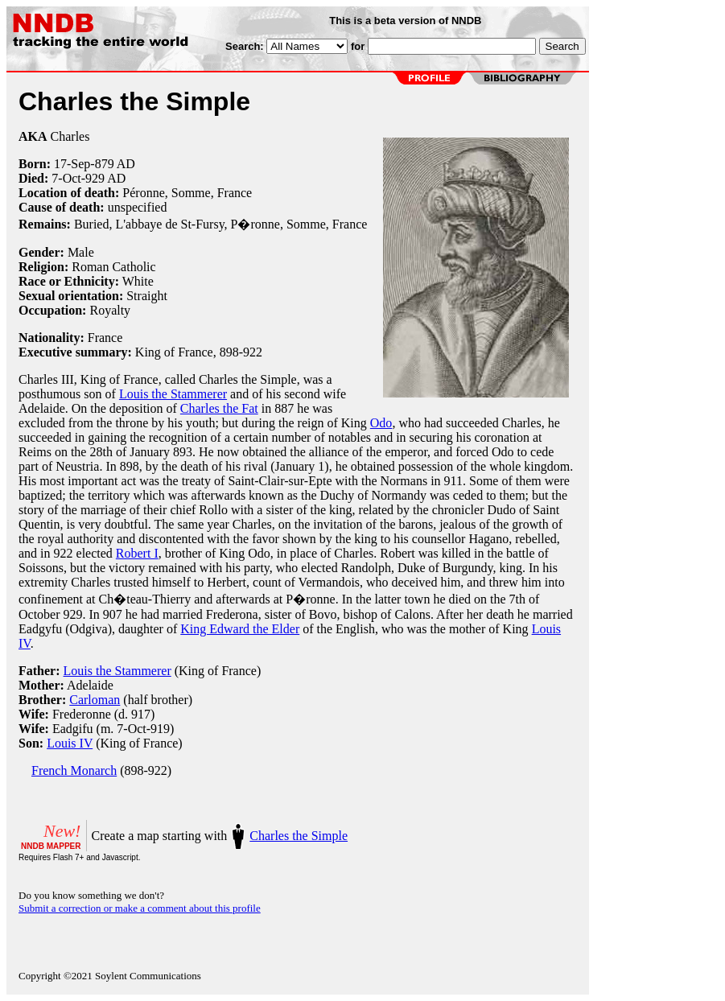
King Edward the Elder (239, 629)
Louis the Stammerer (173, 394)
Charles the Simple (298, 835)
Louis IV (70, 743)
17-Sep (72, 164)
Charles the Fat (219, 408)
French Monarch (74, 770)
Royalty (109, 310)
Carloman (94, 699)
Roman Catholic (113, 267)
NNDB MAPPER (50, 846)
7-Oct (65, 178)
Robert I (137, 553)
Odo (381, 423)
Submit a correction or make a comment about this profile (140, 908)
